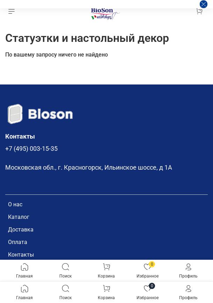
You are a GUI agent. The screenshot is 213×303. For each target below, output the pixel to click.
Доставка (21, 229)
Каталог (18, 217)
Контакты (21, 254)
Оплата (17, 242)
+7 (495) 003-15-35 (31, 148)
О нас (15, 204)
